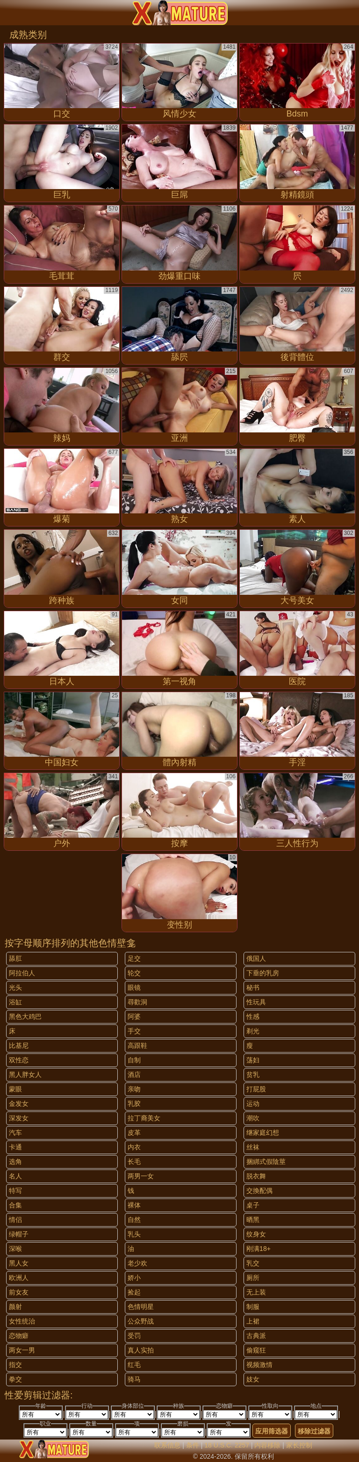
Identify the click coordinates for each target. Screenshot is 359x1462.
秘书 (252, 987)
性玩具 (256, 1002)
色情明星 (141, 1306)
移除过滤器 (314, 1431)
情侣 (15, 1219)
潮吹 (252, 1118)
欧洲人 (19, 1277)
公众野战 (141, 1321)
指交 (15, 1364)
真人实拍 (141, 1350)
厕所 (252, 1277)
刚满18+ (258, 1248)
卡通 (15, 1147)
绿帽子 (19, 1234)
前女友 (19, 1292)
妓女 (252, 1379)
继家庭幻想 (262, 1132)
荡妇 (252, 1060)
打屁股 (256, 1089)
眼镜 (134, 987)
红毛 (134, 1364)
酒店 (134, 1074)
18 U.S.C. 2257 (226, 1445)
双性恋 (19, 1060)
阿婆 (134, 1016)
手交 (134, 1031)
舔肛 (15, 958)
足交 (134, 958)
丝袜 (252, 1147)
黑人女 (19, 1263)
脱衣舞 (256, 1176)
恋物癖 (19, 1335)
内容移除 (267, 1445)
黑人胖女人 (25, 1074)
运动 (252, 1103)
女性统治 (22, 1321)
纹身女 (256, 1234)
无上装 (256, 1292)
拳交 (15, 1379)
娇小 (134, 1277)
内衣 (134, 1147)
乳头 (134, 1234)
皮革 (134, 1132)
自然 (134, 1219)
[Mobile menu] (8, 12)
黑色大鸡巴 (25, 1016)
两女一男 (22, 1350)
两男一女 (141, 1176)
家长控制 (299, 1445)
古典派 (256, 1335)
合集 (15, 1205)
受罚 (134, 1335)
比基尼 (19, 1045)
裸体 (134, 1205)
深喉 (15, 1248)
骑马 (134, 1379)
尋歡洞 (137, 1002)
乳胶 (134, 1103)
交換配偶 (259, 1190)
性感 (252, 1016)
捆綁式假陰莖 (266, 1161)
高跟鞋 (137, 1045)
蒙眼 (15, 1089)
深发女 (19, 1118)
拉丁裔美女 (144, 1118)
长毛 (134, 1161)
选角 (15, 1161)
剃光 (252, 1031)
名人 (15, 1176)
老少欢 (137, 1263)
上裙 (252, 1321)
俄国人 (256, 958)
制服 (252, 1306)
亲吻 (134, 1089)
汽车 (15, 1132)
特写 (15, 1190)
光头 (15, 987)
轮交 (134, 973)
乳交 (252, 1263)
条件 (192, 1445)
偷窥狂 (256, 1350)
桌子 (252, 1205)
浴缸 (15, 1002)
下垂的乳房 (262, 973)
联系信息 (167, 1445)
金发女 (19, 1103)
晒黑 (252, 1219)
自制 (134, 1060)
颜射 (15, 1306)
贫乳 (252, 1074)
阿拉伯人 (22, 973)
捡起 (134, 1292)
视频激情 (259, 1364)
